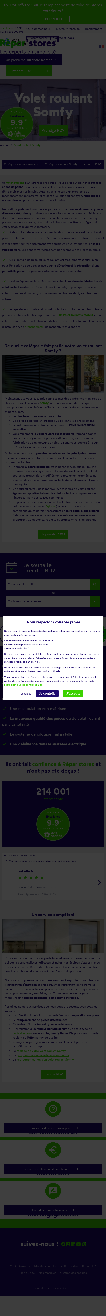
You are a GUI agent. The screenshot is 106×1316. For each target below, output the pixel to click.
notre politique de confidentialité (23, 684)
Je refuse (26, 693)
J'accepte (73, 693)
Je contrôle (47, 693)
